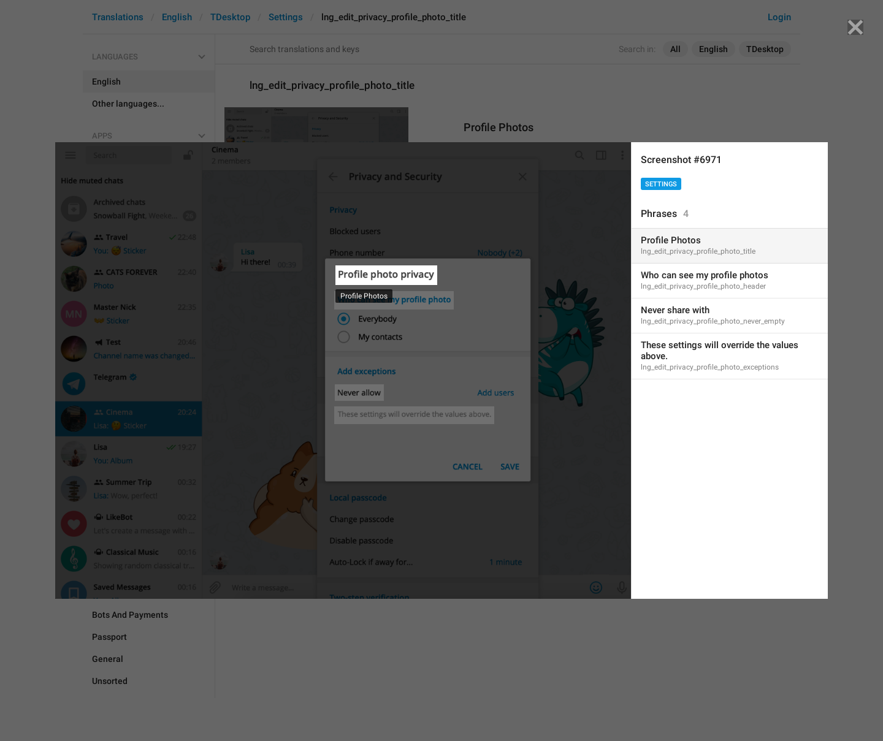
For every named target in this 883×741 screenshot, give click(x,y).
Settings (661, 184)
